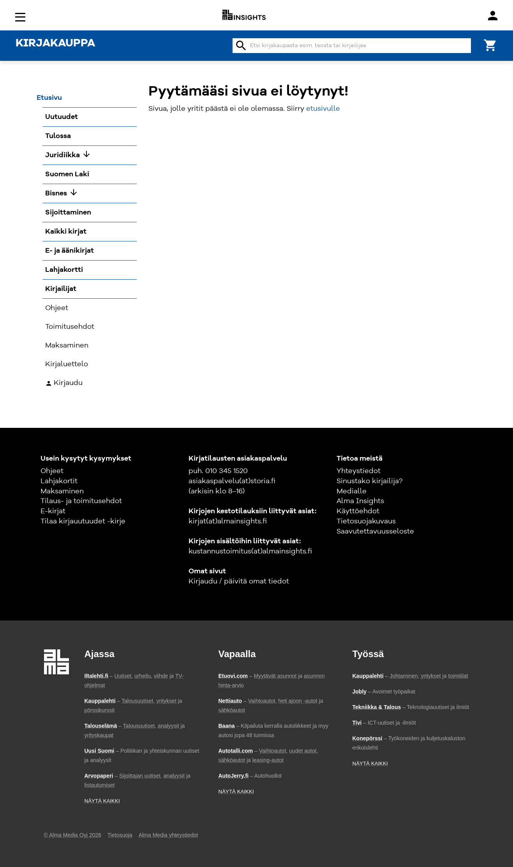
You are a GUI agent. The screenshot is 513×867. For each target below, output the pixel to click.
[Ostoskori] (490, 44)
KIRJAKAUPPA (55, 43)
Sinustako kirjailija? (369, 481)
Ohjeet (52, 471)
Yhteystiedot (359, 471)
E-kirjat (53, 511)
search (241, 45)
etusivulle (323, 108)
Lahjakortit (59, 481)
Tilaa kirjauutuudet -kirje (83, 521)
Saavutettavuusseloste (375, 531)
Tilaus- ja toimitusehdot (81, 501)
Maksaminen (62, 491)
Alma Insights (360, 501)
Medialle (352, 491)
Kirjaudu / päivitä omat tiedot (239, 581)
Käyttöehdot (358, 511)
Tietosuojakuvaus (366, 521)
